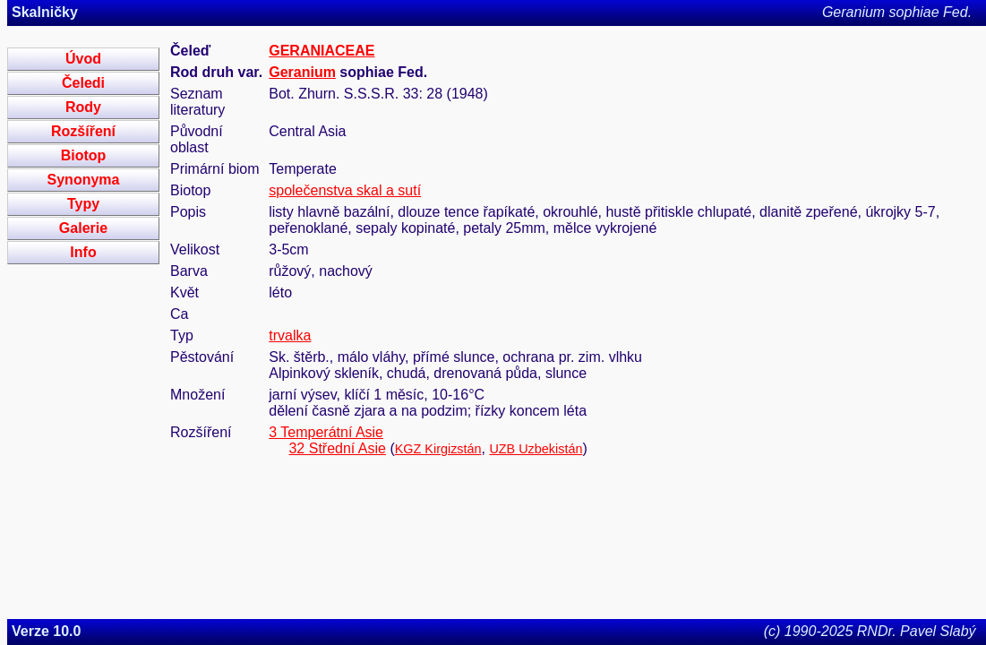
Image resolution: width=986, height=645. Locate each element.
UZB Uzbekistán (535, 449)
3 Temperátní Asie (326, 432)
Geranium (302, 72)
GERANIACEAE (321, 50)
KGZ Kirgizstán (438, 449)
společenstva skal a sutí (345, 190)
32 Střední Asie (337, 448)
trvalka (290, 335)
